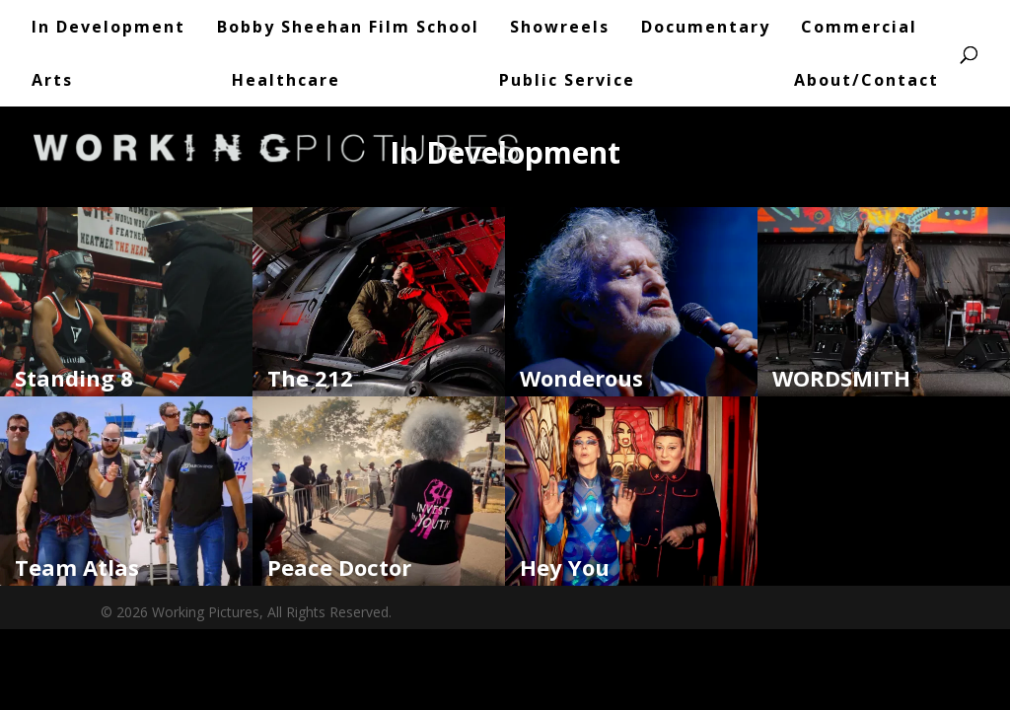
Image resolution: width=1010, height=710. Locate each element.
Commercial (859, 26)
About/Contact (866, 80)
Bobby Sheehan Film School (348, 26)
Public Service (567, 80)
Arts (52, 80)
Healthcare (286, 80)
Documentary (705, 26)
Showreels (560, 26)
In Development (108, 26)
